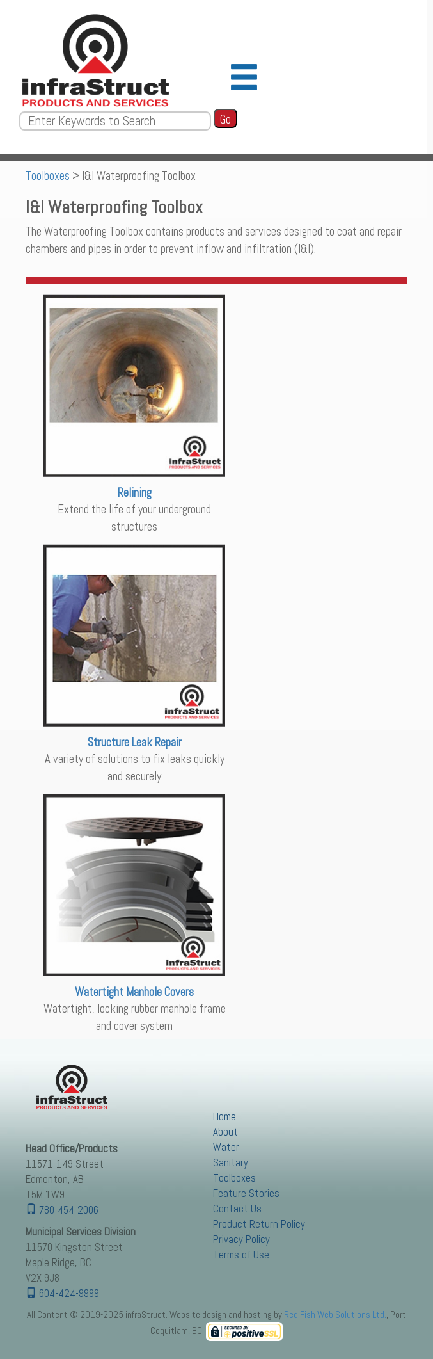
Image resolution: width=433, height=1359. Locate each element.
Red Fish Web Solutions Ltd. (335, 1314)
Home (224, 1116)
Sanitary (230, 1163)
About (225, 1132)
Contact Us (237, 1209)
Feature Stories (246, 1193)
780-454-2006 (62, 1210)
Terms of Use (241, 1255)
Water (226, 1147)
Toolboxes (48, 176)
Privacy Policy (241, 1239)
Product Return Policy (259, 1224)
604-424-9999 (62, 1293)
